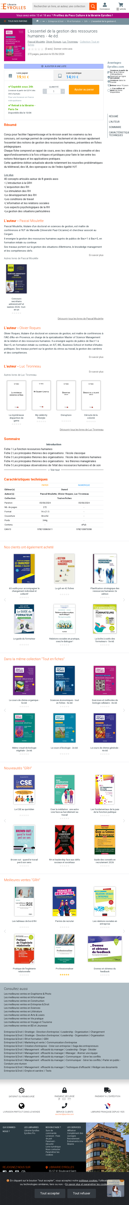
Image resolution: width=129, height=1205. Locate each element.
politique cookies (88, 1180)
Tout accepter (50, 1193)
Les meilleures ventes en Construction (24, 1001)
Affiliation (71, 1130)
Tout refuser (81, 1193)
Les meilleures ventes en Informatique (24, 997)
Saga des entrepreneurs (85, 1046)
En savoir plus (96, 255)
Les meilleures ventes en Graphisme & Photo (27, 993)
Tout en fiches (64, 498)
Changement (98, 1032)
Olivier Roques (53, 41)
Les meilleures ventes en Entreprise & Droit (26, 1004)
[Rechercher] (61, 6)
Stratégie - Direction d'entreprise (42, 1032)
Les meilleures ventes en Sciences (22, 1008)
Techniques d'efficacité (78, 1067)
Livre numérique (53, 1147)
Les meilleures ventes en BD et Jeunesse (25, 1025)
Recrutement (73, 1138)
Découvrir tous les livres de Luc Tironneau (81, 429)
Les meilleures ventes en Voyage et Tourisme (28, 1022)
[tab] (29, 75)
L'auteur (114, 121)
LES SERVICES (74, 1127)
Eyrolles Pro (29, 1133)
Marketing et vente (35, 1042)
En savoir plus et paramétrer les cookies (87, 1184)
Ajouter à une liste (53, 66)
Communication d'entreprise (62, 1042)
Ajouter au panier (84, 89)
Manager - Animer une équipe (82, 1053)
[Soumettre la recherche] (93, 6)
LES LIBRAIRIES (31, 1127)
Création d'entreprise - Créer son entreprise (48, 1046)
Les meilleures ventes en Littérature (23, 1011)
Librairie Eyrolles (31, 1130)
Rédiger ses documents (105, 1067)
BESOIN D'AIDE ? (53, 1127)
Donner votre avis (63, 48)
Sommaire (115, 127)
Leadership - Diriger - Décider (81, 1049)
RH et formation (33, 1039)
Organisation (97, 1035)
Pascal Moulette (36, 41)
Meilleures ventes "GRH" (22, 880)
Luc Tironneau (70, 41)
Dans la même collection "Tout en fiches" (34, 659)
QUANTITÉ (53, 87)
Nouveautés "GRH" (18, 768)
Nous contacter (53, 1149)
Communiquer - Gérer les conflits (83, 1056)
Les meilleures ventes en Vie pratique (24, 1018)
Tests (48, 1070)
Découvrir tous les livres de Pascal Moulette (80, 318)
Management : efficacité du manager (44, 1049)
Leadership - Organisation (75, 1032)
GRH (46, 1039)
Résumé (113, 116)
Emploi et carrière (34, 1070)
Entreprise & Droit (13, 1032)
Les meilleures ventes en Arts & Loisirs (24, 1015)
